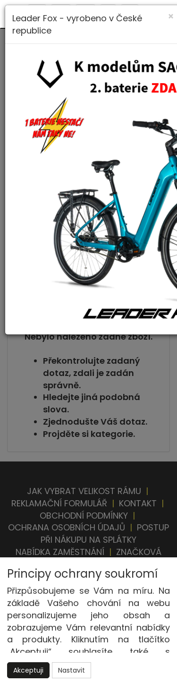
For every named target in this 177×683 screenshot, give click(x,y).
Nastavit (71, 670)
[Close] (171, 16)
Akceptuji (28, 670)
